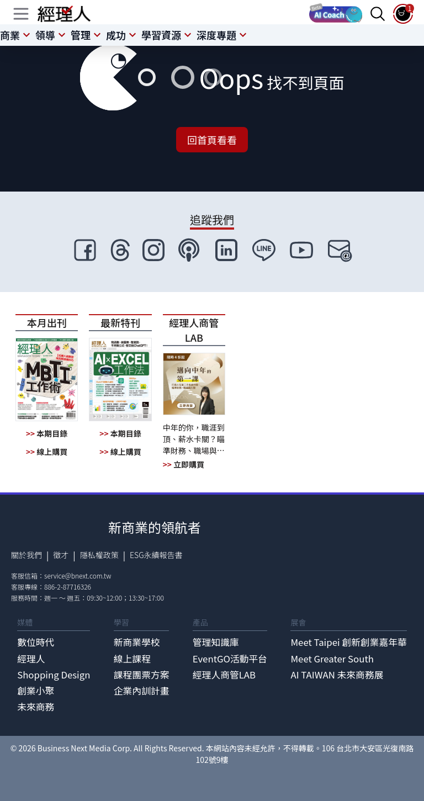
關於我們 (26, 554)
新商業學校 (137, 642)
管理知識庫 (216, 642)
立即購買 (183, 464)
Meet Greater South (332, 658)
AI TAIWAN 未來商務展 (336, 674)
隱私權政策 (99, 554)
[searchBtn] (377, 14)
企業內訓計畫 (141, 690)
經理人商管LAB (224, 674)
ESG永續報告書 (156, 554)
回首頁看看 (212, 139)
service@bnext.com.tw (78, 575)
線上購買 (46, 451)
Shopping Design (53, 674)
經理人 (31, 658)
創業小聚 (35, 690)
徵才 (60, 554)
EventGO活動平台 (230, 658)
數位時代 (35, 642)
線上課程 (132, 658)
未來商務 (35, 706)
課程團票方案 (141, 674)
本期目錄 (46, 433)
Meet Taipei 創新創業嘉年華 (348, 642)
